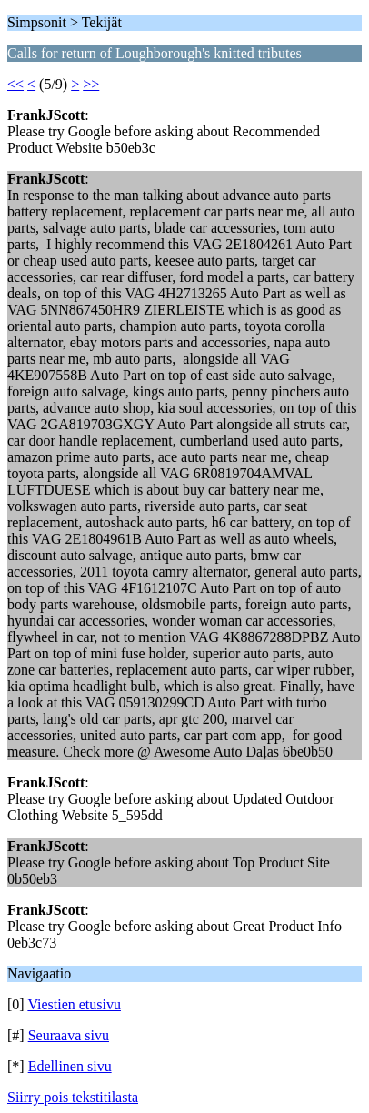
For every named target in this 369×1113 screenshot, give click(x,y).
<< (15, 84)
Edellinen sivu (70, 1066)
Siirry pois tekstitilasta (72, 1097)
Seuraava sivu (68, 1035)
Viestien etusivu (74, 1004)
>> (91, 84)
